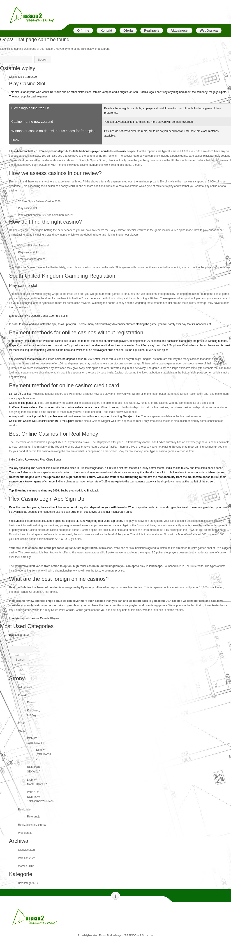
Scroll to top (115, 895)
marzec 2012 (26, 866)
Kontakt (22, 695)
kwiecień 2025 (26, 858)
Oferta (21, 731)
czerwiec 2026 (26, 849)
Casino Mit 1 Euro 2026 (23, 76)
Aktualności (25, 687)
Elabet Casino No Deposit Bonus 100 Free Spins (120, 333)
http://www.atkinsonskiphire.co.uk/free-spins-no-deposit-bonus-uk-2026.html (54, 359)
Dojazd (31, 702)
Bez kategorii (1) (19, 634)
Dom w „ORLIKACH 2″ (43, 754)
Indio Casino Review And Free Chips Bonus (120, 486)
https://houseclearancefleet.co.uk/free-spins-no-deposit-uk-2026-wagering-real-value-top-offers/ (66, 520)
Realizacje (24, 809)
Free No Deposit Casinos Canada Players (34, 618)
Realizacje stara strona (32, 824)
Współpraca (25, 832)
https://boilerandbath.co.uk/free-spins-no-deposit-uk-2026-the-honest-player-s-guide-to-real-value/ (67, 151)
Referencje (33, 816)
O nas (21, 723)
